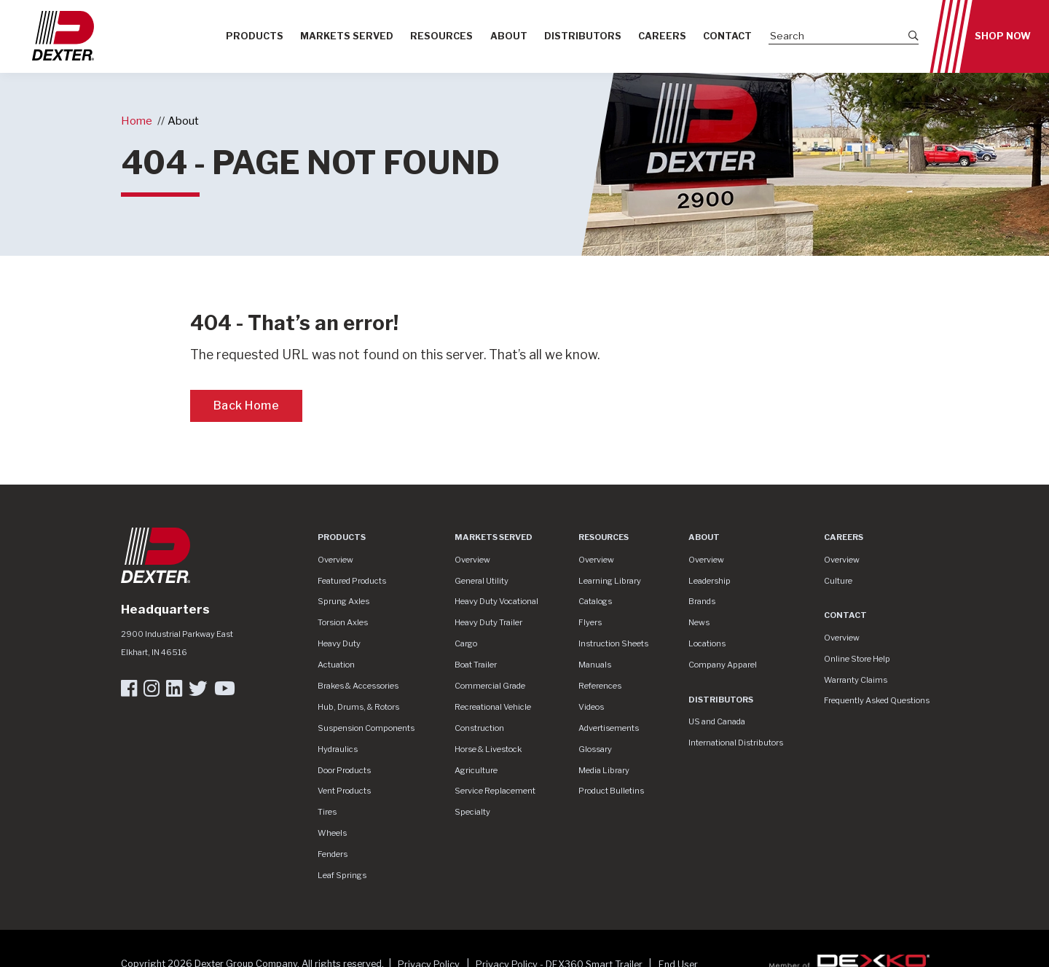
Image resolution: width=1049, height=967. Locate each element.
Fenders (332, 854)
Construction (479, 728)
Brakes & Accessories (358, 686)
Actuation (336, 664)
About (508, 36)
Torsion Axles (343, 622)
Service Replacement (495, 791)
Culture (838, 581)
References (599, 686)
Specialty (472, 812)
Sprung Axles (343, 601)
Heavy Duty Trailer (488, 622)
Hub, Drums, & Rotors (358, 707)
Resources (441, 36)
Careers (662, 36)
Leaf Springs (342, 875)
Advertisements (608, 728)
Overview (335, 560)
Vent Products (344, 791)
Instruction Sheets (613, 643)
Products (254, 36)
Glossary (595, 749)
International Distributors (735, 742)
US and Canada (716, 721)
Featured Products (352, 581)
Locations (707, 643)
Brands (701, 601)
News (699, 622)
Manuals (594, 664)
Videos (591, 707)
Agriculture (476, 770)
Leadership (709, 581)
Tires (327, 812)
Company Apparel (722, 664)
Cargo (466, 643)
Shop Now (1003, 36)
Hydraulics (338, 749)
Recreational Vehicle (493, 707)
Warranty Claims (855, 680)
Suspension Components (366, 728)
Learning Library (609, 581)
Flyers (590, 622)
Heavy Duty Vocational (496, 601)
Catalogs (595, 601)
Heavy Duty (339, 643)
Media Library (603, 770)
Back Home (246, 405)
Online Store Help (857, 659)
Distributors (582, 36)
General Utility (481, 581)
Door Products (344, 770)
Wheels (332, 833)
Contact (727, 36)
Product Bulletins (611, 791)
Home (136, 121)
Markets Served (346, 36)
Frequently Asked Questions (877, 700)
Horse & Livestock (488, 749)
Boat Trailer (476, 664)
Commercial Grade (490, 686)
